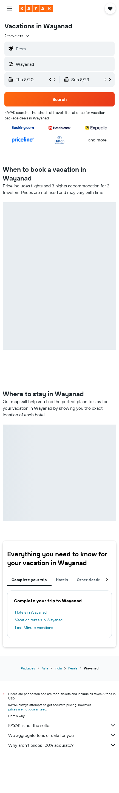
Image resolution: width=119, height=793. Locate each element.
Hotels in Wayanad (31, 612)
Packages (28, 668)
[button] (9, 8)
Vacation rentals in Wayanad (39, 619)
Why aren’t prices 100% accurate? (62, 745)
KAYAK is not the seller (62, 725)
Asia (45, 668)
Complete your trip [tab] (29, 579)
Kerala (72, 668)
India (58, 668)
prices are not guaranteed (27, 709)
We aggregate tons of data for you (62, 735)
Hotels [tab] (62, 579)
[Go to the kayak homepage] (36, 8)
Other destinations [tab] (94, 579)
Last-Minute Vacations (34, 627)
